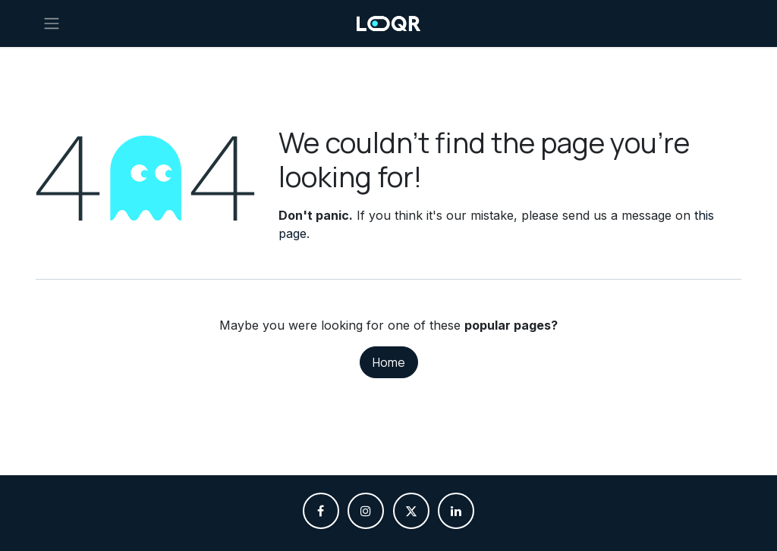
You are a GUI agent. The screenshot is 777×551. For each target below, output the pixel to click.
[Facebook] (321, 511)
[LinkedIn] (456, 511)
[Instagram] (366, 511)
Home (389, 362)
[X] (411, 511)
